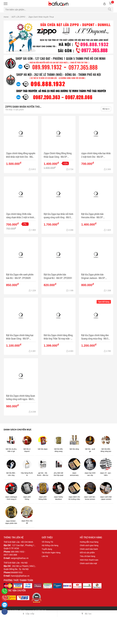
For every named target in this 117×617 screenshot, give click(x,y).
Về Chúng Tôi (47, 541)
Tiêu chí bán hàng (87, 556)
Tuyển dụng (47, 549)
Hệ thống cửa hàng (50, 545)
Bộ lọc (106, 109)
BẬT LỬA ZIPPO (18, 17)
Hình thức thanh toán (89, 559)
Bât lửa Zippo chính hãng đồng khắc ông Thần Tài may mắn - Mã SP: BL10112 (58, 337)
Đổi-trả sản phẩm (87, 552)
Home (6, 17)
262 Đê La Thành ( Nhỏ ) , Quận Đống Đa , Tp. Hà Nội (20, 567)
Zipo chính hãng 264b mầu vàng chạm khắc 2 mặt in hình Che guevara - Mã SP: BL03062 (20, 215)
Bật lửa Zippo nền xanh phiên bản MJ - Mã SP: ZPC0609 (20, 276)
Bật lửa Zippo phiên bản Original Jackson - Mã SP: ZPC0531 (93, 276)
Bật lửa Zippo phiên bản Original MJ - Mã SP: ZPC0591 (58, 276)
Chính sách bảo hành (89, 549)
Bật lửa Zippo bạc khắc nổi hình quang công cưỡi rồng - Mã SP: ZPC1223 (58, 215)
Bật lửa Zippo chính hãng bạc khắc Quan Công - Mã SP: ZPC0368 (20, 337)
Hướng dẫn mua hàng (89, 541)
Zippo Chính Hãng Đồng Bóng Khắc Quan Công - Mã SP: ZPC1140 (58, 155)
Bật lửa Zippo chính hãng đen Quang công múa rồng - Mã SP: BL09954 (95, 337)
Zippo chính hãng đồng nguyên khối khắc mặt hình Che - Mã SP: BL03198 (20, 155)
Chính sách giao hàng (89, 545)
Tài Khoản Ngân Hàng (51, 552)
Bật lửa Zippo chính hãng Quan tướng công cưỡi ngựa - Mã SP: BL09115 (20, 397)
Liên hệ (45, 556)
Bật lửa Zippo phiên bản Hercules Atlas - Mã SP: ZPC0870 (92, 215)
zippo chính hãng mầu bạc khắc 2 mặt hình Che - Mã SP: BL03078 (96, 155)
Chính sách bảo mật (88, 563)
